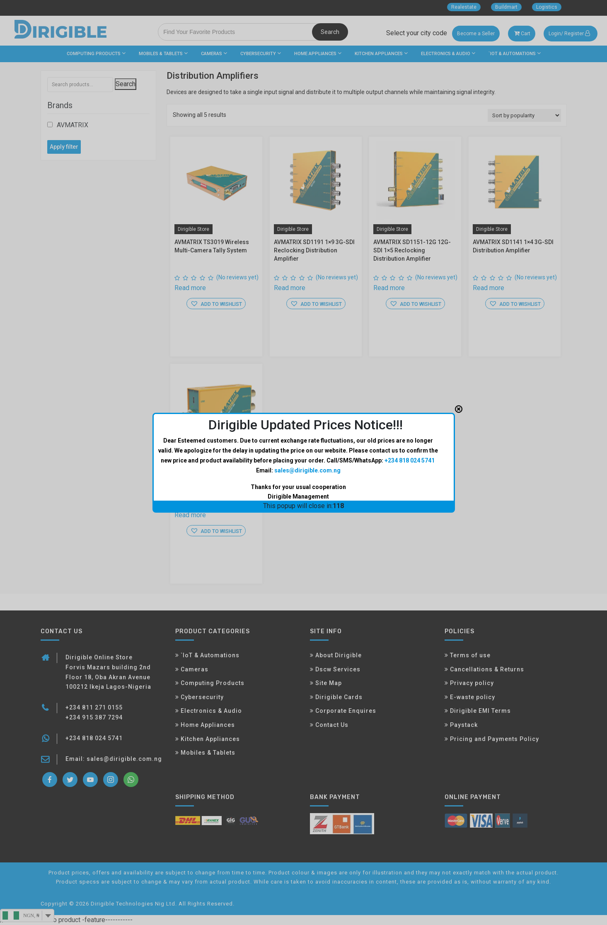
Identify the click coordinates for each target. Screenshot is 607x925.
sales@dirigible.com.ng (307, 377)
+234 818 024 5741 (410, 367)
